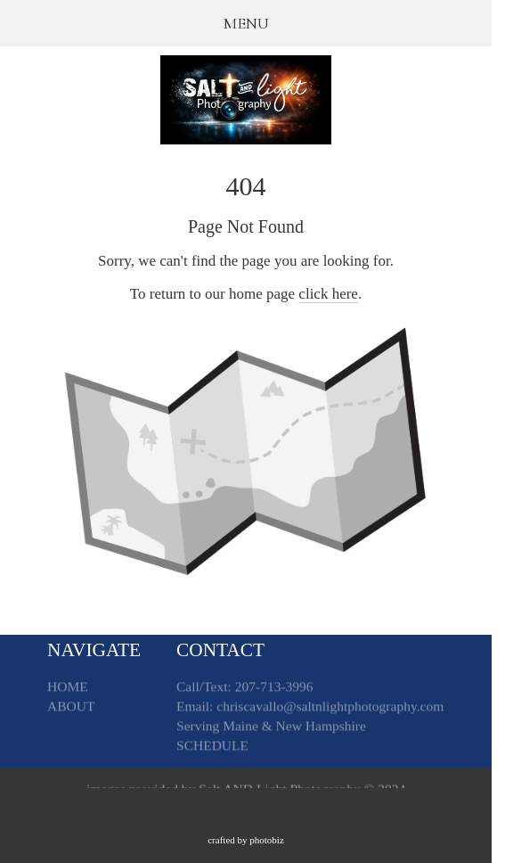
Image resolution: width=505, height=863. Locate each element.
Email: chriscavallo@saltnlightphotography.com (310, 708)
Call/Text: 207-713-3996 (245, 688)
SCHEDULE (212, 747)
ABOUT (70, 708)
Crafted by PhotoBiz (246, 839)
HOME (67, 688)
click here (328, 293)
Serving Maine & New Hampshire (271, 728)
